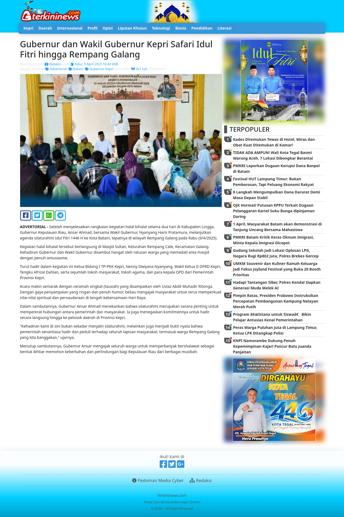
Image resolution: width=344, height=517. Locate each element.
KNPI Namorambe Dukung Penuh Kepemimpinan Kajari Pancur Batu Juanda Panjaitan (272, 346)
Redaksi (53, 64)
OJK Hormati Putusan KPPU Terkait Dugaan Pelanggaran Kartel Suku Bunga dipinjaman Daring (274, 211)
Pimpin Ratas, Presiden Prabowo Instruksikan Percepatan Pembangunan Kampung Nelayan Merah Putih (275, 301)
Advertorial (56, 69)
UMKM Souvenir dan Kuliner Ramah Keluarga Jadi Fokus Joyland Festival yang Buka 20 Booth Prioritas (277, 269)
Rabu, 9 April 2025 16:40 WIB (94, 64)
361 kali (139, 69)
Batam (76, 69)
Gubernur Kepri (99, 69)
